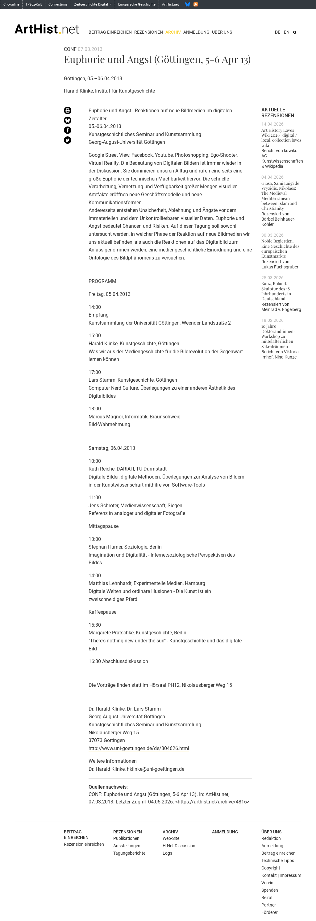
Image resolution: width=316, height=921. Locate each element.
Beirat (267, 897)
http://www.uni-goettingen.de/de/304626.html (139, 748)
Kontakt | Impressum (281, 875)
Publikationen (126, 838)
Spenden (269, 890)
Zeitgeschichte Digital (91, 4)
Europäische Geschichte (137, 4)
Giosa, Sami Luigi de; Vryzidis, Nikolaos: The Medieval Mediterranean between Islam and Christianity (281, 195)
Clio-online (11, 4)
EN (286, 32)
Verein (267, 882)
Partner (268, 904)
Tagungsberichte (129, 853)
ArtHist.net (170, 4)
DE (277, 32)
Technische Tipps (277, 860)
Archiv (173, 32)
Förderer (269, 912)
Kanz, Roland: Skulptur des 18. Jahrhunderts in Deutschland (276, 290)
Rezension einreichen (84, 844)
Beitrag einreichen (110, 32)
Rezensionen (148, 32)
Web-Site (171, 838)
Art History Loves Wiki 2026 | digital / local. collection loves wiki (281, 137)
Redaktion (271, 838)
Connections (58, 4)
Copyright (270, 867)
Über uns (222, 32)
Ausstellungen (126, 845)
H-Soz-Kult (34, 4)
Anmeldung (196, 32)
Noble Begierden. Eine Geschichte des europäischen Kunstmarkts (280, 248)
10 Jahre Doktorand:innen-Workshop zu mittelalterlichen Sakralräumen (278, 336)
